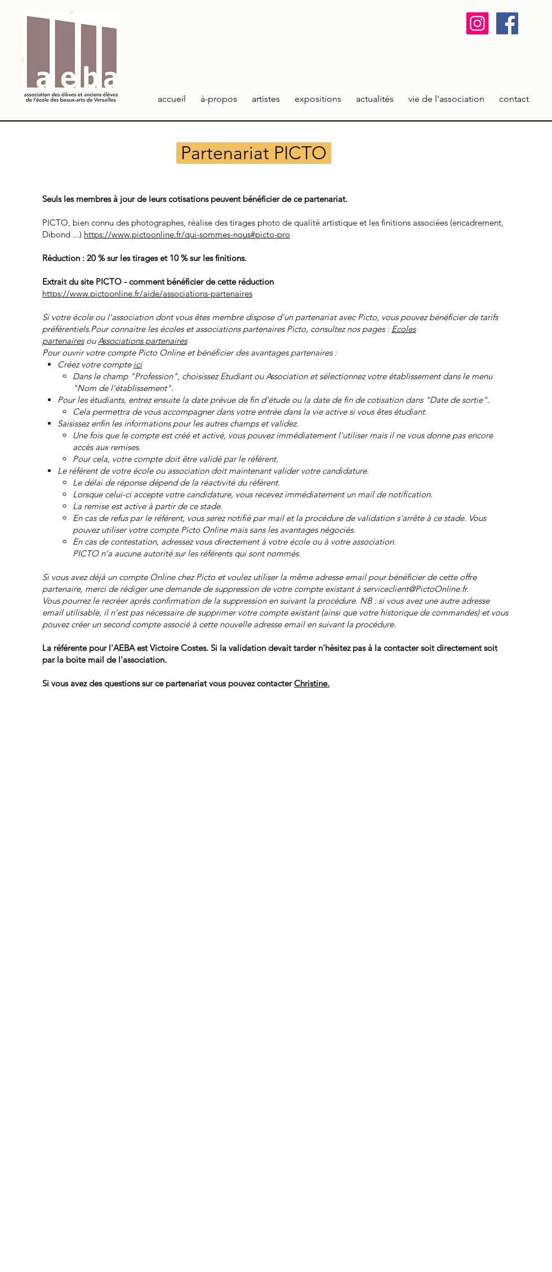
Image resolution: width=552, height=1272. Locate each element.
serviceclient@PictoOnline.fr (414, 588)
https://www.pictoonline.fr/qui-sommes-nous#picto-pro (187, 234)
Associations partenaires (142, 340)
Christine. (312, 683)
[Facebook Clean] (490, 725)
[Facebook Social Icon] (507, 23)
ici (137, 364)
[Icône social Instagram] (477, 23)
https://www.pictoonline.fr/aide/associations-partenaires (147, 293)
